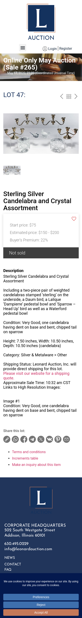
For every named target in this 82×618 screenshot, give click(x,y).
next (76, 97)
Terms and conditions (29, 452)
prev (61, 97)
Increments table (25, 458)
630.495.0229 (16, 544)
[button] (22, 47)
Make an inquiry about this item (36, 465)
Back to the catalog (69, 97)
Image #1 (11, 401)
